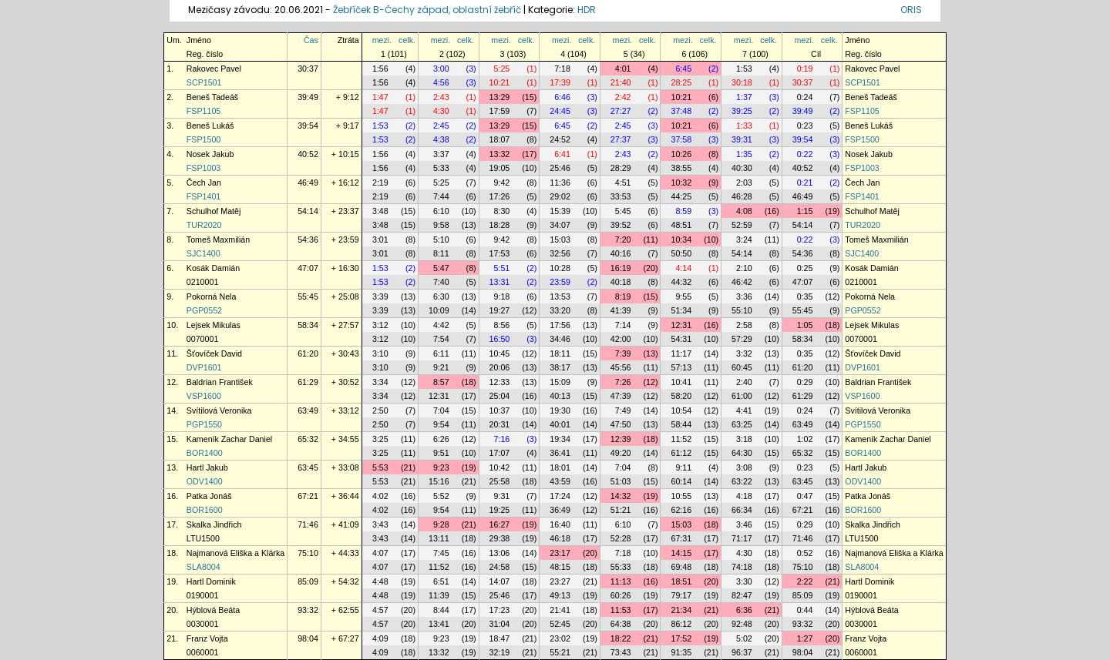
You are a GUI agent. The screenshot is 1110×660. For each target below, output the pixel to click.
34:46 (560, 338)
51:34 (681, 310)
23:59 (560, 281)
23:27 (560, 581)
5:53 (380, 467)
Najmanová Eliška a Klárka (235, 553)
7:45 (441, 553)
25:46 (560, 168)
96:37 (742, 652)
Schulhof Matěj (214, 211)
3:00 (441, 68)
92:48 (742, 623)
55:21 (560, 652)
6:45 (683, 68)
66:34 (742, 509)
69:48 (681, 566)
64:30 (742, 452)
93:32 (308, 610)
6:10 (441, 211)
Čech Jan (204, 182)
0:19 (805, 68)
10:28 (560, 268)
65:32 (308, 439)
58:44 (681, 424)
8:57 (441, 382)
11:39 (439, 595)
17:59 (499, 111)
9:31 (502, 496)
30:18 (742, 82)
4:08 (744, 211)
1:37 (744, 97)
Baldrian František (220, 382)
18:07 (499, 139)
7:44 (441, 196)
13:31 (499, 281)
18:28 (499, 224)
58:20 (681, 395)
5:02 (744, 638)
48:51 (681, 224)
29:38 (499, 538)
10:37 (499, 410)
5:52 (441, 496)
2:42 (623, 97)
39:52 (620, 224)
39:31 (742, 139)
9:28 (441, 524)
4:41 (744, 410)
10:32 (681, 182)
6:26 (441, 439)
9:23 (441, 467)
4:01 (623, 68)
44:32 (681, 281)
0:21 (805, 182)
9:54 (441, 424)
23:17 (560, 553)
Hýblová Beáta (213, 610)
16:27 (499, 524)
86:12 (681, 623)
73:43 (620, 652)
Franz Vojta (207, 638)
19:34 (560, 439)
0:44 (805, 610)
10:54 (681, 410)
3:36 (744, 296)
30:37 (308, 68)
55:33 (620, 566)
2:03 (744, 182)
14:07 (499, 581)
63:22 (742, 481)
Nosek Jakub (210, 154)
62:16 (681, 509)
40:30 (742, 168)
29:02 (560, 196)
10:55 (681, 496)
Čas (311, 40)
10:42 (499, 467)
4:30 (441, 111)
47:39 (620, 395)
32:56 (560, 253)
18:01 (560, 467)
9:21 (441, 367)
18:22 (620, 638)
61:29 (308, 382)
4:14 (683, 268)
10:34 (681, 239)
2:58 (744, 325)
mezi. (382, 40)
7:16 (502, 439)
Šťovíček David (214, 353)
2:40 (744, 382)
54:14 (308, 211)
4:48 (380, 581)
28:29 (620, 168)
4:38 (441, 139)
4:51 (623, 182)
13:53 (560, 296)
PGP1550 (204, 424)
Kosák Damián (213, 268)
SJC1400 (203, 253)
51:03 (620, 481)
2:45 (441, 125)
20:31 (499, 424)
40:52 (308, 154)
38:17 (560, 367)
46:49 (308, 182)
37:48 (681, 111)
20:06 (499, 367)
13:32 (499, 154)
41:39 (620, 310)
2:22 (805, 581)
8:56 (502, 325)
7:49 (623, 410)
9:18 (502, 296)
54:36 (308, 239)
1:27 (805, 638)
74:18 (742, 566)
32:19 (499, 652)
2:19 (380, 182)
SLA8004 (203, 566)
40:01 (560, 424)
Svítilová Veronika (219, 410)
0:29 (805, 382)
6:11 (441, 353)
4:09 (380, 638)
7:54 (441, 338)
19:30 (560, 410)
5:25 (502, 68)
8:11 (441, 253)
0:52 (805, 553)
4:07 (380, 553)
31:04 (499, 623)
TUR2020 (204, 224)
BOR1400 (205, 452)
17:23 (499, 610)
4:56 (441, 82)
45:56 (620, 367)
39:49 (308, 97)
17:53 (499, 253)
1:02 (805, 439)
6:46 (562, 97)
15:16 (439, 481)
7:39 (623, 353)
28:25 (681, 82)
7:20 (623, 239)
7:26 (623, 382)
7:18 (562, 68)
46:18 (560, 538)
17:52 (681, 638)
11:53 (620, 610)
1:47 (380, 97)
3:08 (744, 467)
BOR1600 (205, 509)
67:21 (308, 496)
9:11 (683, 467)
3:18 (744, 439)
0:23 (805, 125)
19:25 (499, 509)
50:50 (681, 253)
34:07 (560, 224)
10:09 (439, 310)
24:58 (499, 566)
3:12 (380, 325)
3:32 (744, 353)
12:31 (681, 325)
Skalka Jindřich (214, 524)
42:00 (620, 338)
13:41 (439, 623)
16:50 (499, 338)
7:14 (623, 325)
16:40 (560, 524)
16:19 (620, 268)
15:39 (560, 211)
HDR (586, 9)
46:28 (742, 196)
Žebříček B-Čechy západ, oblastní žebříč (427, 9)
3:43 (380, 524)
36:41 (560, 452)
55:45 (308, 296)
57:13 (681, 367)
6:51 (441, 581)
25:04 (499, 395)
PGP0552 (204, 310)
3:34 (380, 382)
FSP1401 (203, 196)
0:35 (805, 296)
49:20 (620, 452)
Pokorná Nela (212, 296)
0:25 (805, 268)
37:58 (681, 139)
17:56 (560, 325)
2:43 (441, 97)
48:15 (560, 566)
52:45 (560, 623)
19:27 (499, 310)
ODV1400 (205, 481)
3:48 (380, 211)
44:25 (681, 196)
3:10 (380, 353)
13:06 (499, 553)
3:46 (744, 524)
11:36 (560, 182)
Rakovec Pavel (214, 68)
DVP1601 (204, 367)
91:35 (681, 652)
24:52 (560, 139)
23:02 (560, 638)
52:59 (742, 224)
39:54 (308, 125)
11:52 (681, 439)
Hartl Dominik (211, 581)
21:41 (560, 610)
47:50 (620, 424)
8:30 (502, 211)
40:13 (560, 395)
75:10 (308, 553)
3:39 (380, 296)
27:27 (620, 111)
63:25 (742, 424)
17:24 (560, 496)
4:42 (441, 325)
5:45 (623, 211)
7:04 (441, 410)
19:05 (499, 168)
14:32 (620, 496)
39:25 (742, 111)
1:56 (380, 68)
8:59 (683, 211)
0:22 (805, 154)
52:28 (620, 538)
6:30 (441, 296)
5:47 (441, 268)
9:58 (441, 224)
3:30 (744, 581)
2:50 (380, 410)
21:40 (620, 82)
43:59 (560, 481)
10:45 (499, 353)
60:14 (681, 481)
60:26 (620, 595)
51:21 (620, 509)
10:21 (499, 82)
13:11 (439, 538)
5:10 (441, 239)
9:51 (441, 452)
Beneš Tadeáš (212, 97)
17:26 (499, 196)
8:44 (441, 610)
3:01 (380, 239)
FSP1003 (203, 168)
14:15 (681, 553)
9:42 (502, 182)
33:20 (560, 310)
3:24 (744, 239)
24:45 (560, 111)
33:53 (620, 196)
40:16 (620, 253)
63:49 (308, 410)
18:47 (499, 638)
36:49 (560, 509)
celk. (407, 40)
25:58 (499, 481)
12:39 (620, 439)
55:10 (742, 310)
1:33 (744, 125)
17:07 (499, 452)
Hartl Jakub (207, 467)
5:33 (441, 168)
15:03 (560, 239)
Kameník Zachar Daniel (229, 439)
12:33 (499, 382)
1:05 (805, 325)
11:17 (681, 353)
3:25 (380, 439)
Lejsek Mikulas (213, 325)
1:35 (744, 154)
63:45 (308, 467)
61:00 (742, 395)
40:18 (620, 281)
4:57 (380, 610)
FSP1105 (203, 111)
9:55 (683, 296)
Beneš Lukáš (210, 125)
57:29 (742, 338)
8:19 (623, 296)
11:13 (620, 581)
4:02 (380, 496)
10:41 (681, 382)
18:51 (681, 581)
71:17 (742, 538)
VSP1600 (204, 395)
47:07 (308, 268)
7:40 (441, 281)
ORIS (911, 9)
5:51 (502, 268)
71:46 (308, 524)
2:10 (744, 268)
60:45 (742, 367)
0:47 (805, 496)
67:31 (681, 538)
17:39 (560, 82)
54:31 (681, 338)
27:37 (620, 139)
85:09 (308, 581)
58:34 (308, 325)
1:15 (805, 211)
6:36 (744, 610)
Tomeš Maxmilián (218, 239)
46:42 (742, 281)
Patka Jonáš (209, 496)
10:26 (681, 154)
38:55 (681, 168)
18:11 (560, 353)
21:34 (681, 610)
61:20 (308, 353)
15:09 (560, 382)
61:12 (681, 452)
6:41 (562, 154)
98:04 (308, 638)
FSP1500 (203, 139)
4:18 (744, 496)
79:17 (681, 595)
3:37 (441, 154)
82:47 (742, 595)
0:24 (805, 97)
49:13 (560, 595)
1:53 (744, 68)
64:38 (620, 623)
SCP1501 (204, 82)
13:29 (499, 97)
